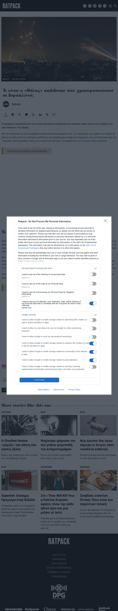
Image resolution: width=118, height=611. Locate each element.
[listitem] (59, 268)
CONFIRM (39, 380)
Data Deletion (43, 390)
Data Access (58, 390)
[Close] (106, 221)
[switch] (92, 274)
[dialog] (59, 305)
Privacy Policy (74, 390)
